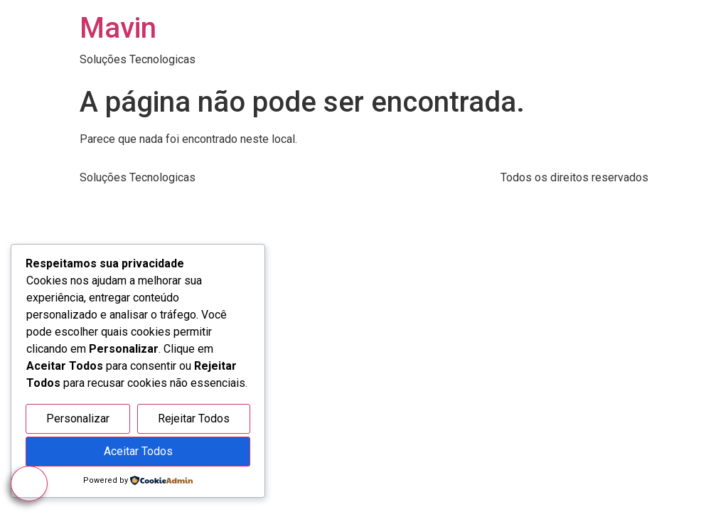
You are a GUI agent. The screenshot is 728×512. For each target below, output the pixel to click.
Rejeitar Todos (194, 418)
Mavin (118, 28)
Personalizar (77, 418)
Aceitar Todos (138, 451)
